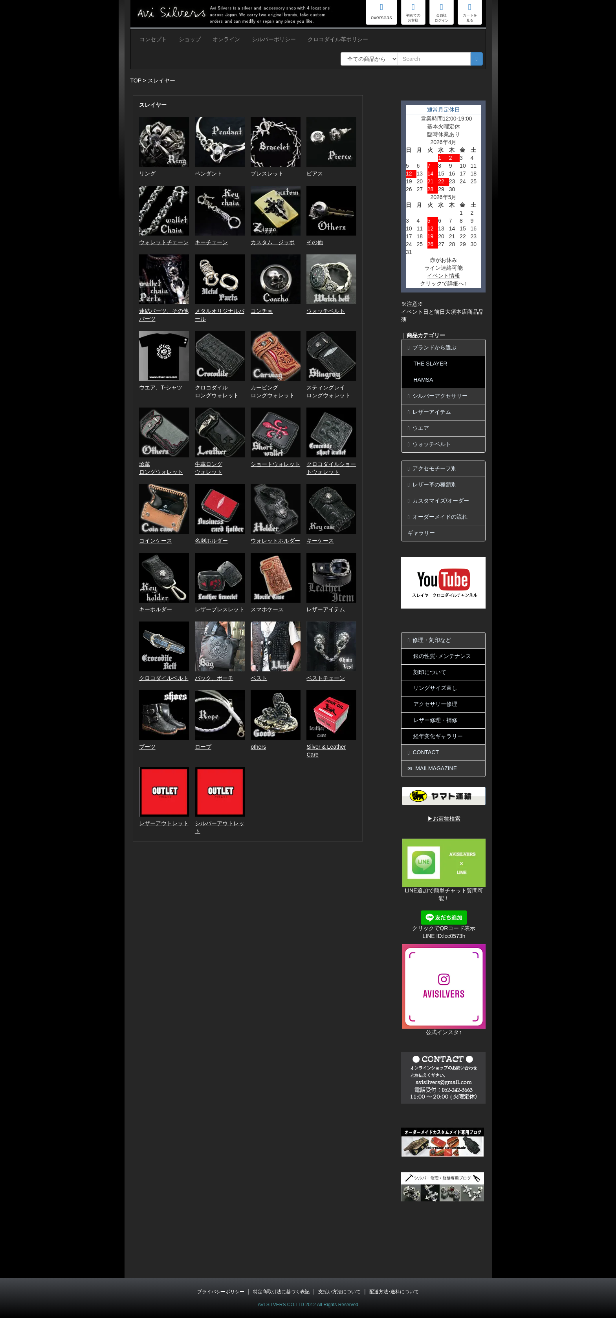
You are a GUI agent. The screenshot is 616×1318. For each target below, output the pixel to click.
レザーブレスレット (219, 609)
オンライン (226, 39)
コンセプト (153, 39)
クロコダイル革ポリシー (338, 39)
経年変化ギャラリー (438, 736)
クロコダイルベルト (164, 678)
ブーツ (147, 747)
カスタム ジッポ (273, 242)
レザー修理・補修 (435, 720)
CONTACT (423, 752)
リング (147, 173)
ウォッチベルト (325, 311)
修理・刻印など (429, 640)
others (258, 747)
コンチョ (262, 311)
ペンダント (208, 173)
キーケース (320, 540)
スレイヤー (161, 80)
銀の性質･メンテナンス (442, 656)
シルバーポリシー (274, 39)
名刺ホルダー (211, 540)
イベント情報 (443, 275)
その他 (314, 242)
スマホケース (267, 609)
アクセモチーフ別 (431, 468)
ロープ (203, 747)
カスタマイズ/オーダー (438, 500)
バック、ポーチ (214, 678)
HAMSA (423, 380)
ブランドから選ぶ (431, 347)
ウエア (418, 428)
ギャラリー (421, 533)
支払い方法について (339, 1291)
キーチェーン (211, 242)
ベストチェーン (325, 678)
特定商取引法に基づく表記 (281, 1291)
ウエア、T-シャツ (160, 387)
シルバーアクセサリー (437, 396)
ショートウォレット (275, 464)
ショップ (190, 39)
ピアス (314, 173)
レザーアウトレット (164, 823)
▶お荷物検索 (443, 818)
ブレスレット (267, 173)
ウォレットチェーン (164, 242)
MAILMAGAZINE (432, 768)
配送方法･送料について (394, 1291)
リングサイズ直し (435, 688)
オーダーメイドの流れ (437, 517)
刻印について (429, 672)
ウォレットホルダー (275, 540)
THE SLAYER (430, 363)
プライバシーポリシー (220, 1291)
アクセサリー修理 (435, 704)
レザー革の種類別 (431, 484)
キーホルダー (155, 609)
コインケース (155, 540)
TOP (135, 80)
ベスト (259, 678)
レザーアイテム (325, 609)
